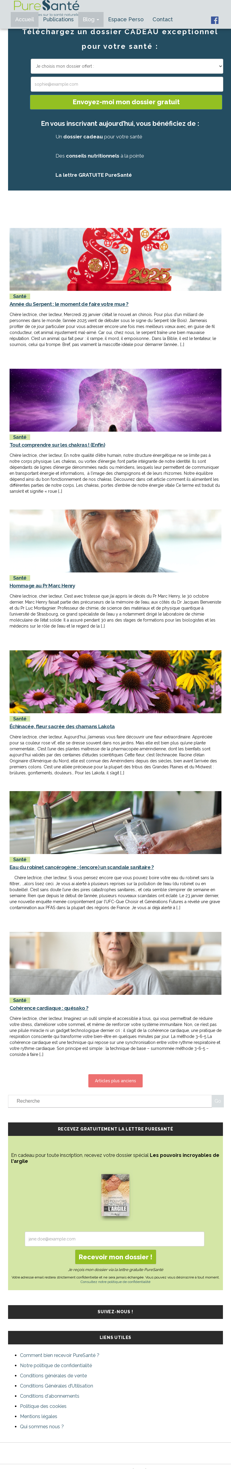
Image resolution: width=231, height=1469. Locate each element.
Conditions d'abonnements (49, 1396)
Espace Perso (126, 19)
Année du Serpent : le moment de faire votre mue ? (69, 304)
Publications (58, 19)
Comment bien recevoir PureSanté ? (59, 1355)
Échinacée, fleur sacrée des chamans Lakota (62, 726)
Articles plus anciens (115, 1080)
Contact (163, 19)
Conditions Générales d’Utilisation (56, 1386)
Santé (20, 296)
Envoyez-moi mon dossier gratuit (126, 102)
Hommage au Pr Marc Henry (42, 586)
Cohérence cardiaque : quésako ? (49, 1008)
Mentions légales (38, 1416)
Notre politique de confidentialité (56, 1365)
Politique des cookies (43, 1406)
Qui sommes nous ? (42, 1426)
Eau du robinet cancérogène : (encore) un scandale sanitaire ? (82, 867)
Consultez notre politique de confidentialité (115, 1282)
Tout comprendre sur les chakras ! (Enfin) (57, 445)
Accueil (24, 19)
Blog (91, 19)
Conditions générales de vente (53, 1376)
